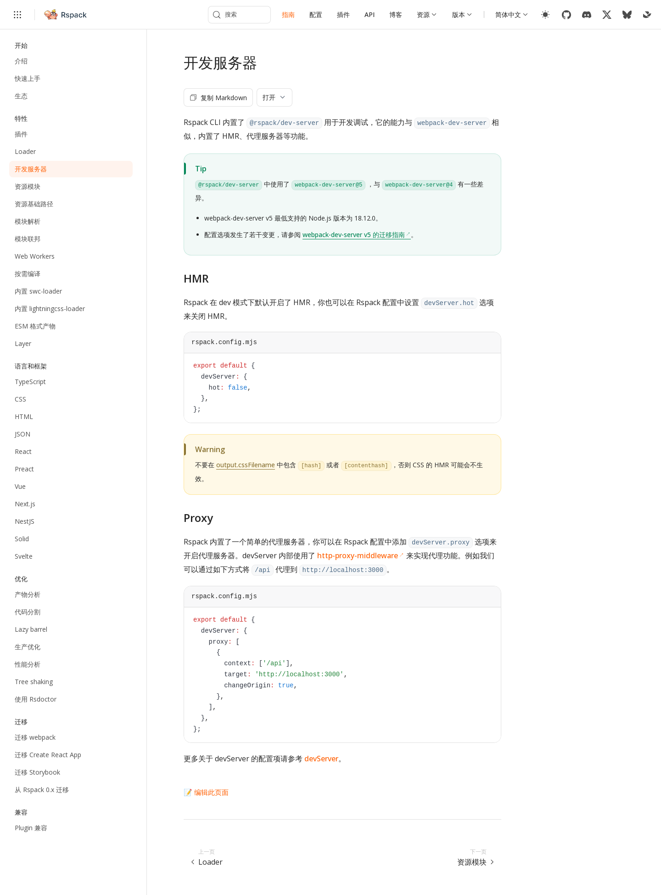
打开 (274, 97)
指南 (288, 14)
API (369, 14)
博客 (395, 14)
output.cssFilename (245, 464)
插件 (343, 14)
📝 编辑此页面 (206, 792)
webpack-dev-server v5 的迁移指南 (353, 234)
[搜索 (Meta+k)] (239, 14)
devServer (321, 758)
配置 (315, 14)
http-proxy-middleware (357, 555)
